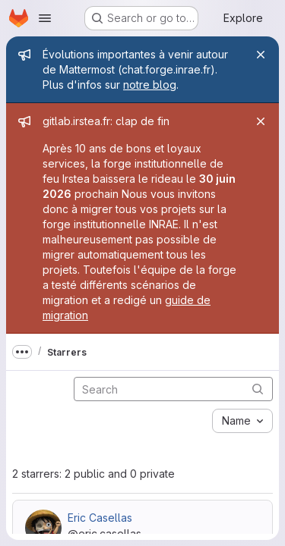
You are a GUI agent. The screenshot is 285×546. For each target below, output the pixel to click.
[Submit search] (258, 389)
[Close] (261, 55)
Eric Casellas (100, 517)
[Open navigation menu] (45, 18)
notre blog (149, 84)
